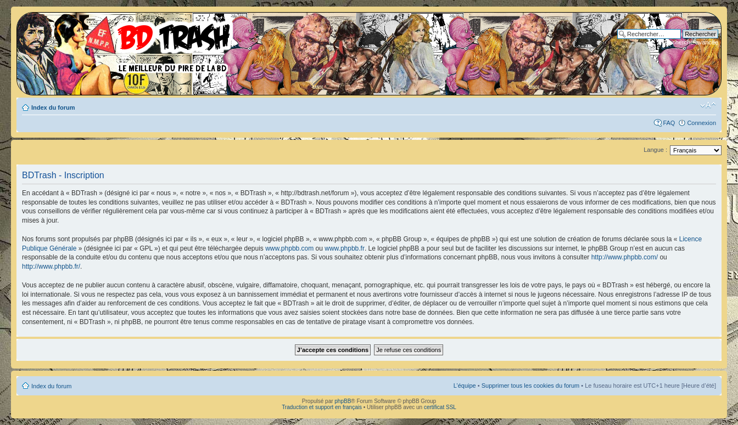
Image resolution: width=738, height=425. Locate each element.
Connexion (701, 123)
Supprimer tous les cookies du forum (531, 385)
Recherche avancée (691, 42)
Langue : (655, 149)
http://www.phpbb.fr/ (51, 266)
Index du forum (53, 107)
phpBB (342, 401)
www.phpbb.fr (345, 248)
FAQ (669, 123)
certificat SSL (440, 407)
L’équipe (465, 385)
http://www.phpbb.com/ (624, 257)
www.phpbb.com (289, 248)
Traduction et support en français (322, 407)
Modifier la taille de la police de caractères (708, 105)
